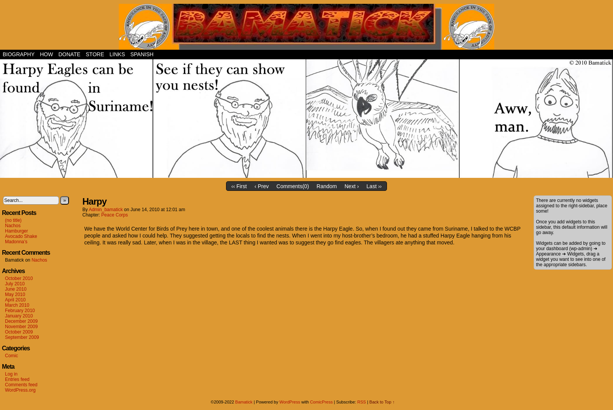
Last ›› (374, 186)
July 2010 (15, 283)
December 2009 (21, 321)
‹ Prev (261, 186)
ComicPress (321, 402)
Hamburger (16, 231)
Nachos (13, 225)
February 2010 (20, 310)
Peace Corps (114, 215)
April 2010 (15, 300)
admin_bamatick (106, 209)
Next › (351, 186)
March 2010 (17, 305)
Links (117, 54)
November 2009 (21, 326)
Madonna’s (16, 241)
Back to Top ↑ (382, 402)
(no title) (13, 220)
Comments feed (21, 384)
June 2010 (15, 289)
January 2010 (19, 316)
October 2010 (19, 278)
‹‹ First (239, 186)
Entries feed (17, 379)
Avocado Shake (21, 236)
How (46, 54)
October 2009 (19, 332)
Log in (11, 374)
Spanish (141, 54)
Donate (69, 54)
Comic (11, 355)
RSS (361, 402)
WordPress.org (20, 390)
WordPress (289, 402)
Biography (18, 54)
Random (326, 186)
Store (95, 54)
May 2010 (15, 294)
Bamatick (243, 402)
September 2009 (22, 337)
